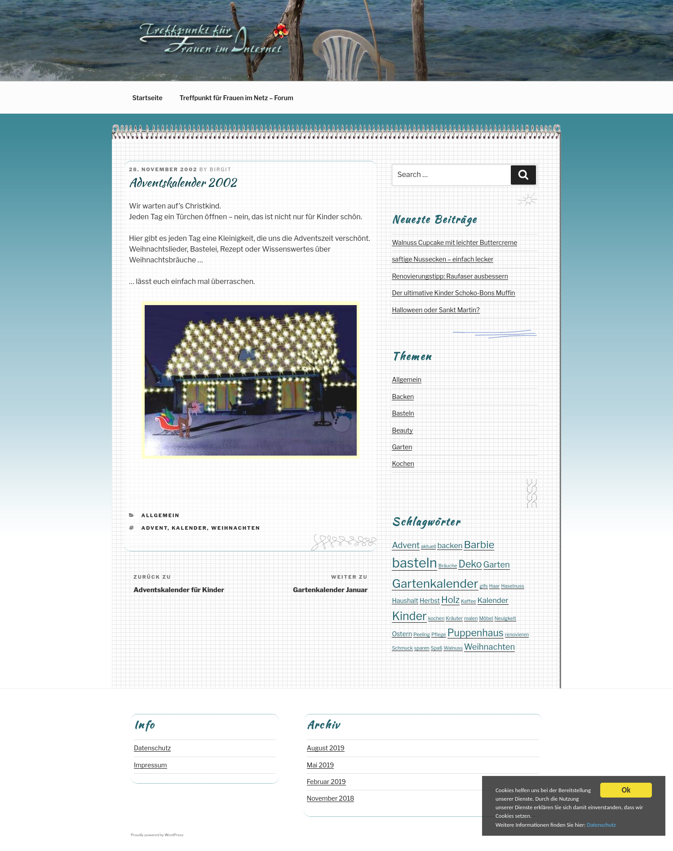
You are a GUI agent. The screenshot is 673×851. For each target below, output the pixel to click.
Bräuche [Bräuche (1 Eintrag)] (447, 566)
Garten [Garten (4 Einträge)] (496, 564)
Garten (402, 447)
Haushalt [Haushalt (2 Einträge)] (405, 600)
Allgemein (161, 515)
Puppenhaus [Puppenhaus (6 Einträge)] (475, 632)
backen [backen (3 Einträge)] (449, 545)
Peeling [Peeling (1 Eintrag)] (421, 635)
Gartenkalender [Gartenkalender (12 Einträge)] (435, 583)
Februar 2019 (326, 781)
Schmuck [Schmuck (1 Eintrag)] (402, 648)
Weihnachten (235, 528)
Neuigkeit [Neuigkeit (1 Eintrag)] (505, 618)
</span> (250, 383)
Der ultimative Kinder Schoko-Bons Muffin (453, 293)
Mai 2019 (320, 765)
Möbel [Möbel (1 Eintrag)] (486, 618)
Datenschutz (608, 825)
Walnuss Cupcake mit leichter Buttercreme (454, 242)
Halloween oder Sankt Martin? (435, 310)
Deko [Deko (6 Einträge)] (470, 564)
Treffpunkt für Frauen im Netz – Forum (236, 98)
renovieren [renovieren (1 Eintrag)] (517, 635)
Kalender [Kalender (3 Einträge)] (493, 600)
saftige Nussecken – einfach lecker (442, 259)
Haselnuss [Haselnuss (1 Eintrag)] (512, 586)
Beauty (402, 430)
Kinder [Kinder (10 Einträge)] (409, 616)
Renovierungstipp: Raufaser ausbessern (450, 276)
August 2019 (326, 748)
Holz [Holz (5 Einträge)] (450, 599)
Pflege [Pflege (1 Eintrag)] (438, 635)
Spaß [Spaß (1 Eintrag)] (437, 648)
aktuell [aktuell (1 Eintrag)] (428, 547)
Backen (403, 396)
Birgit (221, 169)
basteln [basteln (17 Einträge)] (414, 563)
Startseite (148, 98)
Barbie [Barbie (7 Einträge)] (479, 544)
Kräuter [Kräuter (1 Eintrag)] (454, 618)
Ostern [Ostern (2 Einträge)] (402, 634)
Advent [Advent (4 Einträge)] (406, 545)
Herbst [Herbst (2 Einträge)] (430, 600)
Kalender (189, 528)
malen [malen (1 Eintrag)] (471, 618)
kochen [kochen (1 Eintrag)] (436, 618)
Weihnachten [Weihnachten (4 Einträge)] (489, 647)
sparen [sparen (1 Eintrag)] (421, 648)
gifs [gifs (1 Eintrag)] (484, 586)
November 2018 (330, 798)
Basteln (403, 413)
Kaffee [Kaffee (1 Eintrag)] (468, 601)
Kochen (403, 463)
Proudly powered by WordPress (157, 835)
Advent (155, 528)
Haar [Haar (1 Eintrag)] (494, 586)
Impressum (150, 765)
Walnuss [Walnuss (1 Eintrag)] (452, 648)
